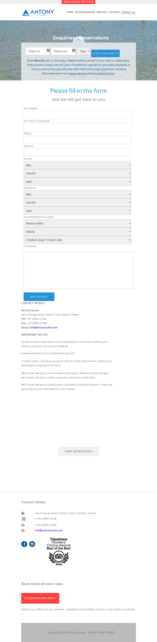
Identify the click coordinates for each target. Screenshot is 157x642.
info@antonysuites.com (43, 327)
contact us (128, 12)
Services (101, 12)
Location (113, 12)
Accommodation (85, 12)
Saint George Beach (78, 451)
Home (70, 12)
